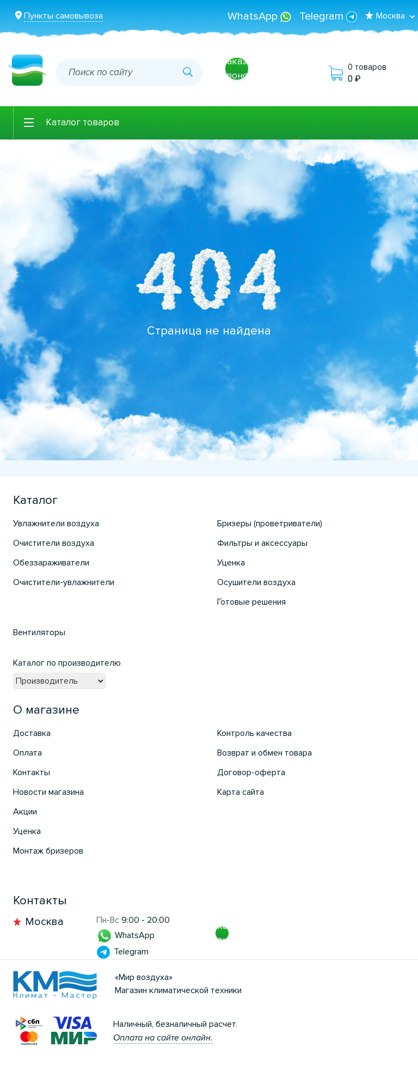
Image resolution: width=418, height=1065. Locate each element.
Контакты (31, 772)
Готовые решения (251, 602)
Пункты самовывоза (63, 15)
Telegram (328, 16)
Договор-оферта (251, 772)
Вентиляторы (39, 632)
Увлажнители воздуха (56, 523)
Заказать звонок (242, 68)
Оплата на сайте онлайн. (163, 1037)
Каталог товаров (82, 122)
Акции (25, 811)
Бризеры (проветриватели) (269, 523)
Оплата (27, 752)
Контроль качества (254, 733)
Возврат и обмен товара (264, 752)
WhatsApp (261, 16)
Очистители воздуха (53, 543)
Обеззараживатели (51, 562)
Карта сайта (240, 792)
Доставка (32, 733)
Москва (44, 921)
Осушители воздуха (256, 582)
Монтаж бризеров (48, 850)
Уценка (231, 562)
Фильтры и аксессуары (262, 543)
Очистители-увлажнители (63, 582)
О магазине (46, 710)
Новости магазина (48, 792)
